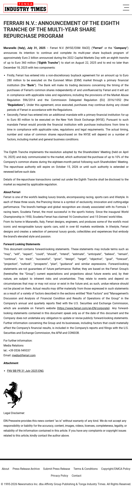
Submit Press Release (56, 468)
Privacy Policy (59, 475)
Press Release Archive (26, 468)
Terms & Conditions (85, 468)
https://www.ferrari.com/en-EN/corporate (83, 308)
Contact (76, 475)
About (5, 468)
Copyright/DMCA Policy (115, 468)
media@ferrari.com (24, 355)
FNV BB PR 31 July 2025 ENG (25, 371)
